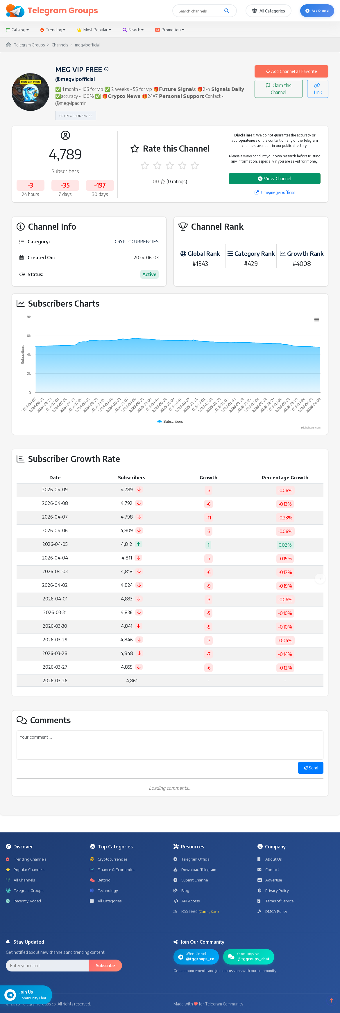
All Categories (259, 10)
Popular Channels (25, 870)
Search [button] (131, 29)
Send (310, 768)
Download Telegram (195, 870)
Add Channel (312, 10)
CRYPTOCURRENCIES (75, 116)
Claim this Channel (278, 97)
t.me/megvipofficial (275, 192)
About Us (269, 860)
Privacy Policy (273, 891)
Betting (100, 881)
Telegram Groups (25, 891)
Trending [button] (51, 29)
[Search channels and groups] (217, 10)
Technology (104, 891)
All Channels (20, 881)
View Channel (274, 178)
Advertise (270, 881)
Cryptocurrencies (109, 860)
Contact (268, 870)
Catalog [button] (15, 29)
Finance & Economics (112, 870)
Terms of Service (276, 901)
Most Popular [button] (92, 29)
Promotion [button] (168, 29)
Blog (181, 891)
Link (318, 97)
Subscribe (105, 966)
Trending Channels (26, 860)
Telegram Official (192, 860)
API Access (186, 901)
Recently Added (24, 901)
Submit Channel (191, 881)
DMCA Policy (272, 912)
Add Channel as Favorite (291, 75)
